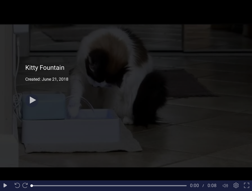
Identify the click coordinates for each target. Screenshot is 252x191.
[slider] (109, 185)
